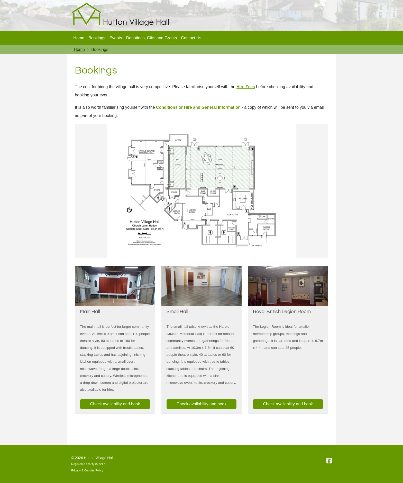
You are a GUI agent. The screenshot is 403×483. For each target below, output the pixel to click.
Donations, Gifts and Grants (151, 38)
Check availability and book (115, 404)
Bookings (96, 38)
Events (115, 38)
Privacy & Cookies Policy (87, 470)
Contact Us (191, 38)
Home (78, 38)
